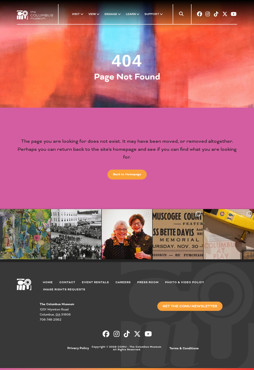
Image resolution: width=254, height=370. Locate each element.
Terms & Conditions (184, 348)
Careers (123, 282)
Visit (76, 14)
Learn (131, 14)
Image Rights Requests (64, 289)
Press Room (148, 282)
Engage (111, 14)
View (92, 14)
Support (151, 14)
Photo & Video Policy (184, 282)
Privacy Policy (78, 348)
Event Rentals (95, 282)
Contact (67, 282)
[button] (182, 15)
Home (48, 282)
